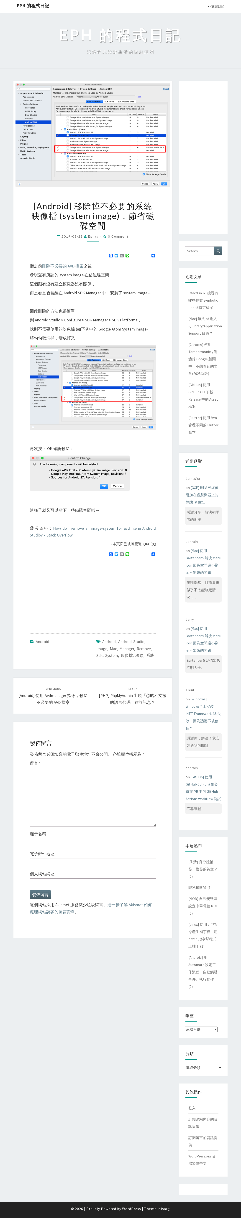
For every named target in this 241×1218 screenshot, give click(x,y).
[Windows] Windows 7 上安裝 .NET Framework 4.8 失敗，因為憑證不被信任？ (203, 713)
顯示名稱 (38, 834)
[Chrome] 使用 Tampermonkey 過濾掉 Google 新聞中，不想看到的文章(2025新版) (203, 359)
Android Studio (131, 641)
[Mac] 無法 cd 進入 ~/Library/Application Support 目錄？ (205, 326)
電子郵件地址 (42, 853)
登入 (192, 1108)
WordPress (131, 1208)
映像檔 (126, 655)
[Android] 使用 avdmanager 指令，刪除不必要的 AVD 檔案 (53, 696)
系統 (150, 655)
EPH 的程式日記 (33, 5)
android (109, 641)
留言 (35, 763)
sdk (99, 655)
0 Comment (118, 236)
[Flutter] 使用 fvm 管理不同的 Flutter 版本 (203, 425)
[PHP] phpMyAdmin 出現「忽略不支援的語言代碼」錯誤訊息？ (133, 696)
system (111, 655)
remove (144, 648)
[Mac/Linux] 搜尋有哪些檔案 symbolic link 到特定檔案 (203, 300)
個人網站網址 (42, 873)
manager (126, 648)
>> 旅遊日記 (215, 6)
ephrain (95, 236)
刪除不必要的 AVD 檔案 (63, 266)
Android (42, 641)
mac (113, 648)
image (101, 648)
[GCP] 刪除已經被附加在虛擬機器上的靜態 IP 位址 (202, 494)
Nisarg (164, 1208)
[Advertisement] (68, 593)
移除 (139, 655)
